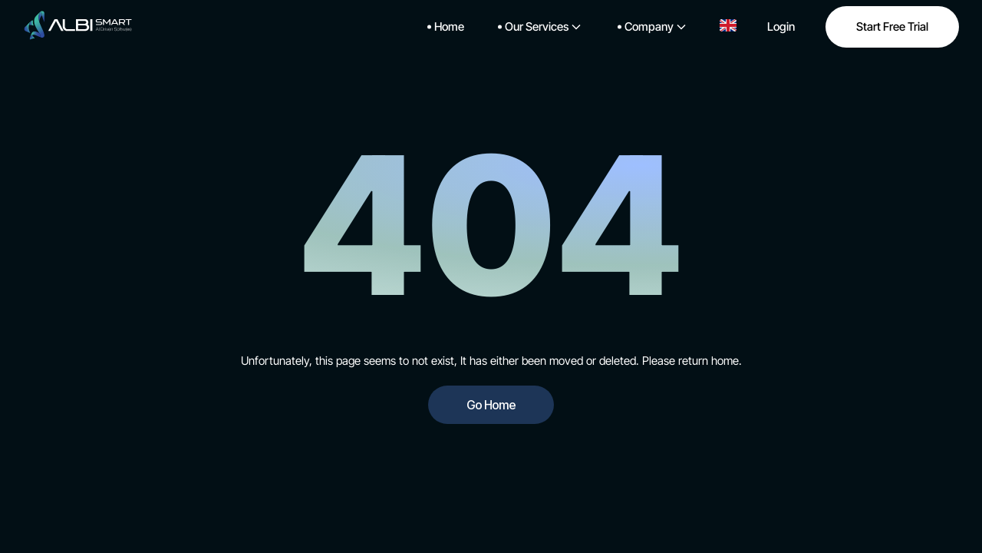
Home (445, 26)
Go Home (491, 404)
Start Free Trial (892, 26)
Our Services (539, 26)
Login (781, 26)
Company (652, 26)
